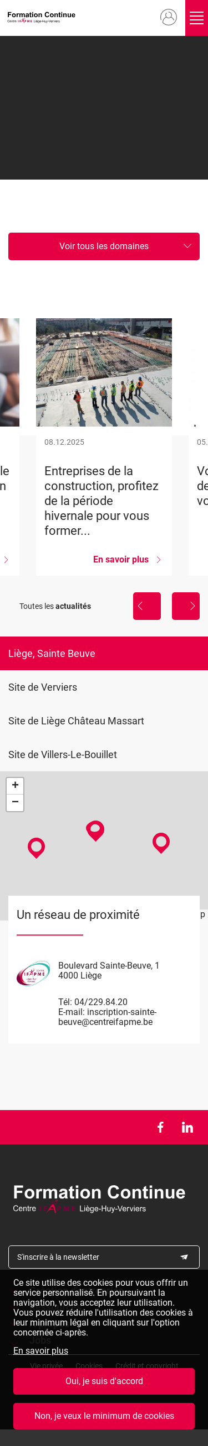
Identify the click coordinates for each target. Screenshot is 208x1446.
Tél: (65, 1002)
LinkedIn (187, 1127)
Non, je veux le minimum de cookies (104, 1419)
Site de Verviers (42, 687)
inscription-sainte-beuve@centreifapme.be (107, 1017)
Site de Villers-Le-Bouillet (62, 754)
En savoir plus (40, 1354)
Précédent (147, 606)
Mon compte (164, 17)
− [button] (15, 803)
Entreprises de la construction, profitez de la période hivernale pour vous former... (104, 447)
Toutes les (55, 606)
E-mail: (71, 1012)
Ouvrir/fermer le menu (195, 18)
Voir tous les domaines (104, 246)
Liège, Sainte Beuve (51, 653)
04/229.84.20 (101, 1002)
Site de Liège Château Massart (76, 721)
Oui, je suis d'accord (104, 1384)
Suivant (186, 606)
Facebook (160, 1127)
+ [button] (15, 786)
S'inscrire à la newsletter (58, 1257)
